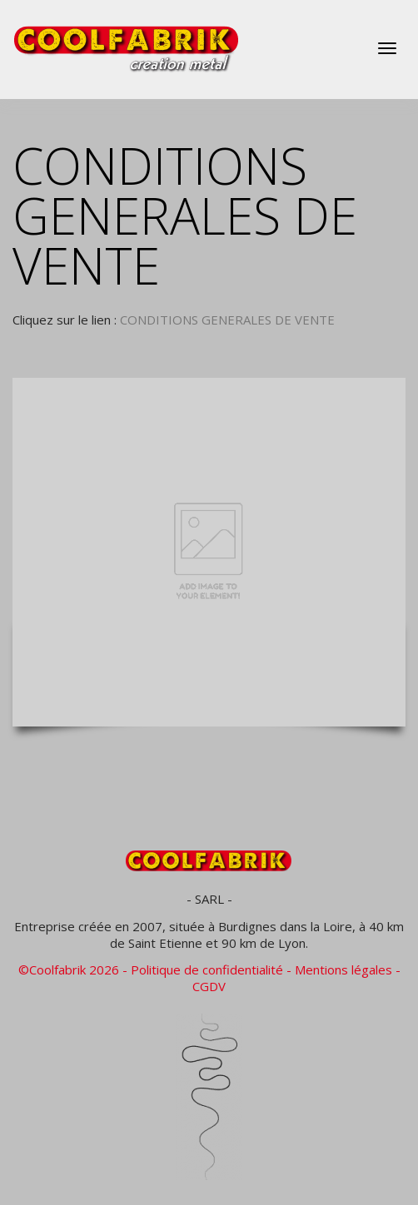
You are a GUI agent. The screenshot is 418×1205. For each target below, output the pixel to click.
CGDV (209, 986)
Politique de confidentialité (207, 969)
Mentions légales (343, 969)
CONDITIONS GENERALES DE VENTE (227, 319)
